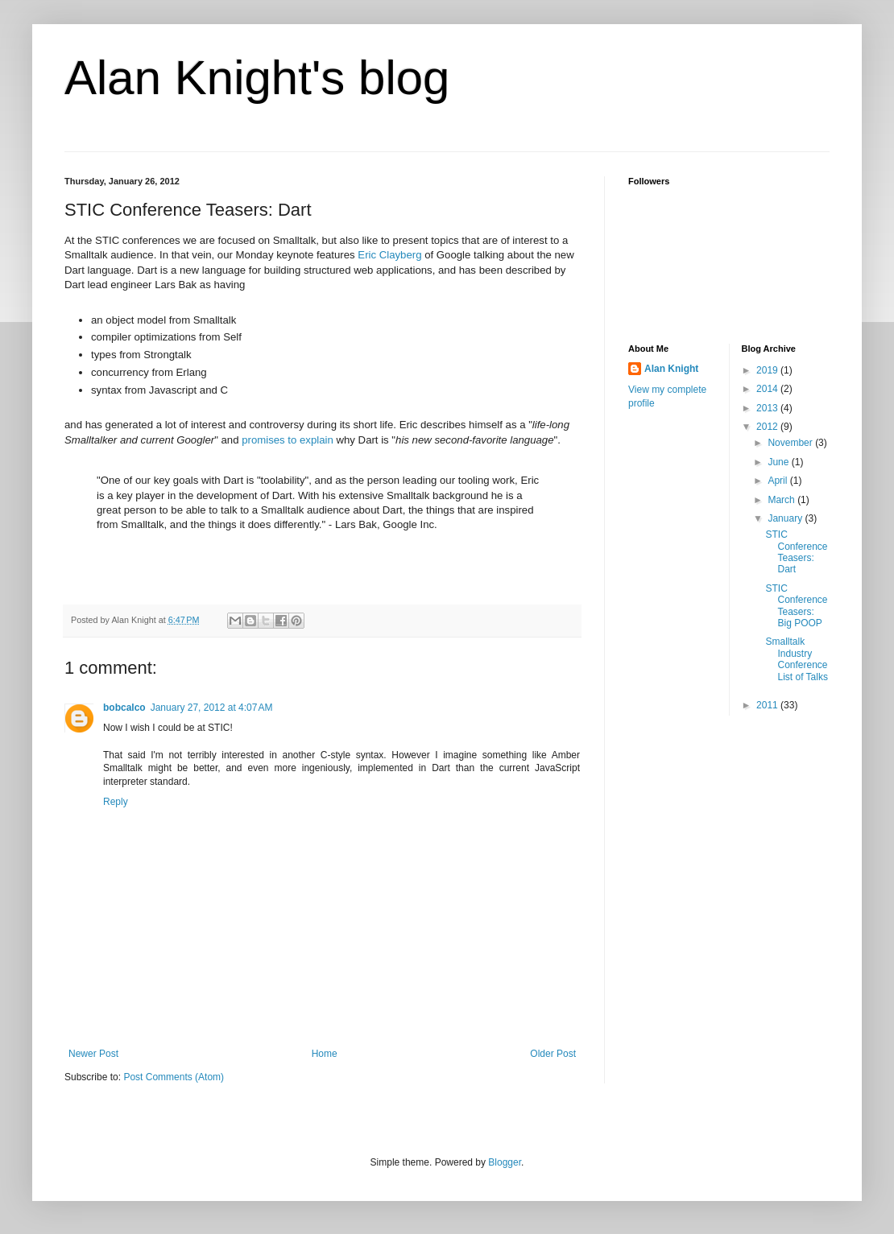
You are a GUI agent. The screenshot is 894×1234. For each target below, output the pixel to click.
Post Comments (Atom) (173, 1077)
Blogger (504, 1162)
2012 (768, 426)
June (779, 462)
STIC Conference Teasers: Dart (796, 552)
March (782, 500)
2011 (768, 705)
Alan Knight (671, 368)
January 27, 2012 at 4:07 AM (212, 707)
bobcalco (124, 707)
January (786, 518)
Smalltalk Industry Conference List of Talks (796, 659)
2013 (768, 408)
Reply (115, 801)
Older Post (553, 1053)
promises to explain (287, 440)
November (791, 442)
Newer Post (93, 1053)
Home (324, 1053)
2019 (768, 370)
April (778, 480)
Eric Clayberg (389, 255)
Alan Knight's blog (256, 78)
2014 (768, 388)
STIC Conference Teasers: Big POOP (796, 606)
